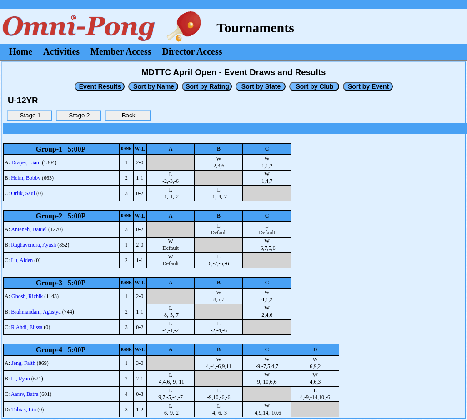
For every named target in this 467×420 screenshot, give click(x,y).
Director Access (192, 51)
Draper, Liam (25, 162)
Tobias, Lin (23, 409)
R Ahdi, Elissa (26, 327)
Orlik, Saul (23, 193)
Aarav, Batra (25, 394)
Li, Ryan (20, 378)
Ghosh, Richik (27, 296)
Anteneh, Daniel (29, 229)
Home (20, 51)
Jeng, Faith (23, 363)
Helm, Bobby (25, 178)
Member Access (120, 51)
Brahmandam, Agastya (35, 312)
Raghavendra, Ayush (33, 245)
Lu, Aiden (22, 260)
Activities (61, 51)
